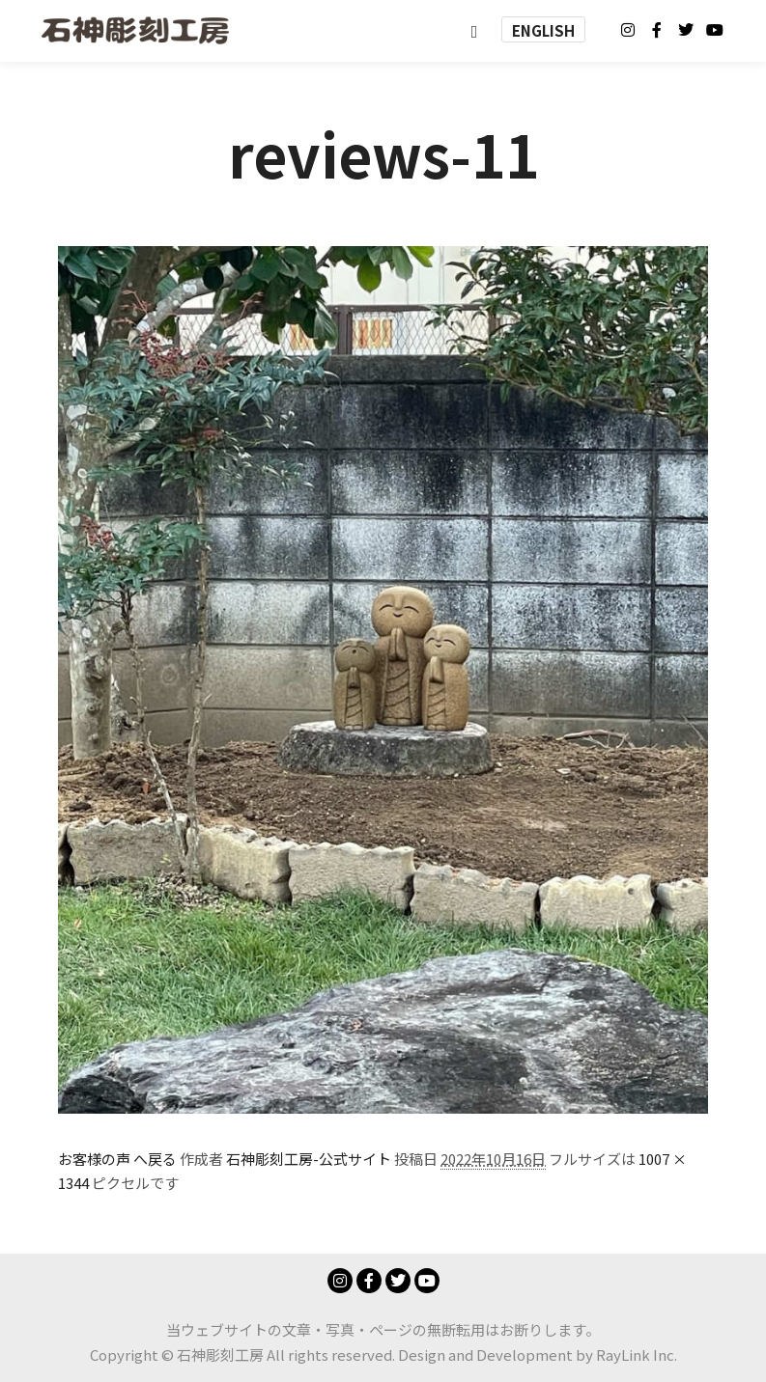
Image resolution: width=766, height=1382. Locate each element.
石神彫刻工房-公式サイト (308, 1158)
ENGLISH (543, 30)
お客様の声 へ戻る (117, 1158)
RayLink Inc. (636, 1354)
